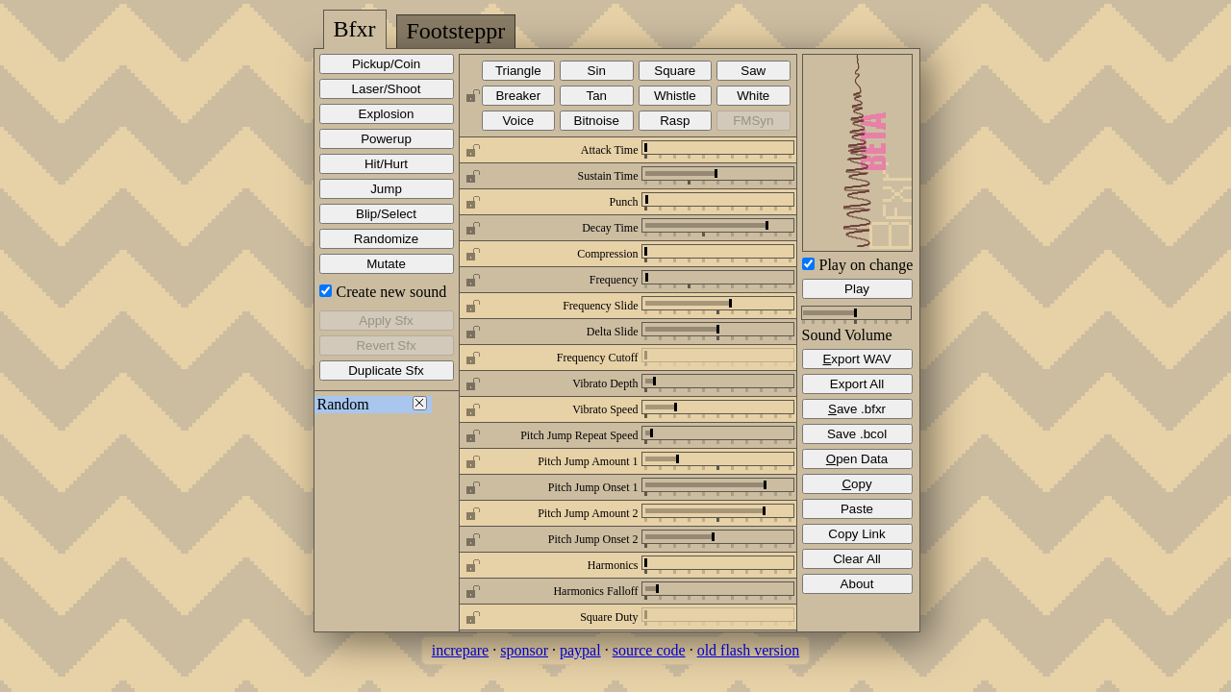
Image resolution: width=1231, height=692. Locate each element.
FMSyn (753, 120)
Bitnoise (596, 120)
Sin (597, 70)
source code (649, 650)
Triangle (518, 70)
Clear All (857, 559)
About (857, 584)
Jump (386, 189)
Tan (597, 95)
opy (856, 484)
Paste (857, 509)
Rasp (675, 120)
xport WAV (856, 359)
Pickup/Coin (386, 64)
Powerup (386, 139)
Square (674, 70)
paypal (580, 650)
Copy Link (856, 534)
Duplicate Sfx (386, 370)
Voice (518, 120)
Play (856, 289)
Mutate (386, 264)
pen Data (857, 459)
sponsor (524, 650)
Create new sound (392, 292)
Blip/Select (386, 214)
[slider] (645, 147)
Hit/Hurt (386, 164)
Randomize (386, 239)
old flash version (748, 650)
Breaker (517, 95)
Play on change (866, 265)
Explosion (387, 114)
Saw (753, 70)
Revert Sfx (385, 345)
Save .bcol (857, 434)
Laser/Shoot (386, 89)
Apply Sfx (386, 320)
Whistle (675, 95)
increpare (461, 650)
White (753, 95)
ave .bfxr (857, 409)
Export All (857, 384)
